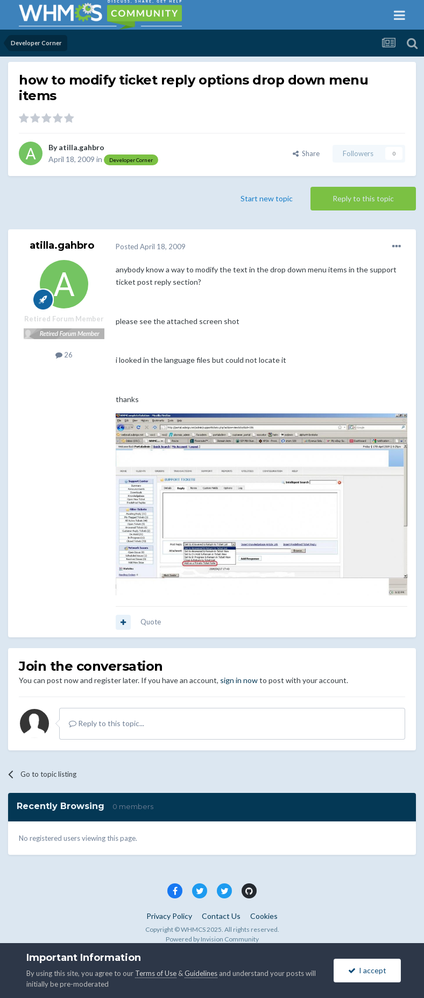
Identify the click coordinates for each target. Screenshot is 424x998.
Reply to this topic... (106, 723)
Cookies (264, 915)
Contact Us (221, 915)
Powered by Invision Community (212, 939)
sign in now (239, 680)
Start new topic (267, 198)
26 (64, 354)
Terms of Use (155, 973)
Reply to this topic (363, 198)
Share (306, 153)
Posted (151, 246)
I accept (367, 970)
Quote (150, 621)
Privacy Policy (169, 915)
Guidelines (201, 973)
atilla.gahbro (81, 147)
